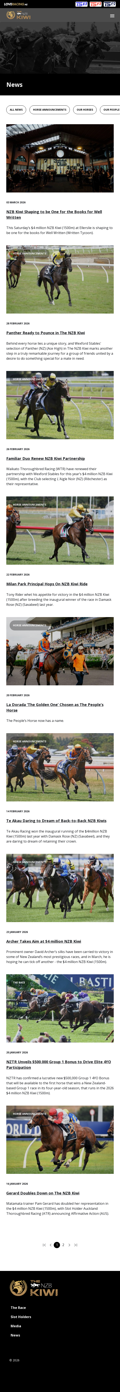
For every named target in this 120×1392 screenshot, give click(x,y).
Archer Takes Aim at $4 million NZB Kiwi (43, 941)
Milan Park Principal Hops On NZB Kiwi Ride (47, 583)
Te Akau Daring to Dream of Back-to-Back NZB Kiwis (56, 820)
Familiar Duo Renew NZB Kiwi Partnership (45, 458)
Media (16, 1326)
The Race (18, 1307)
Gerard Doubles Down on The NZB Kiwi (42, 1193)
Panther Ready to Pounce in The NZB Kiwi (45, 332)
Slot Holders (21, 1317)
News (15, 1335)
